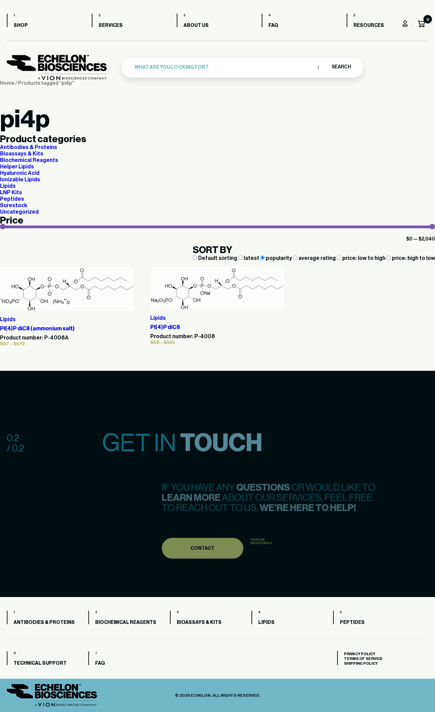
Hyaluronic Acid (19, 173)
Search (341, 67)
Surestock (13, 205)
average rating (315, 258)
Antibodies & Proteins (28, 147)
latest (249, 258)
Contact (202, 561)
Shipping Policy (361, 663)
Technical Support (40, 663)
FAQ (273, 25)
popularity (276, 258)
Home (7, 83)
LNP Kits (11, 192)
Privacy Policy (359, 654)
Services (111, 25)
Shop (21, 25)
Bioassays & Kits (21, 153)
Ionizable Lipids (20, 179)
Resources (368, 25)
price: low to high (361, 258)
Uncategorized (19, 212)
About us (196, 25)
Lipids (8, 186)
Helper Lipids (17, 166)
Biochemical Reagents (29, 160)
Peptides (12, 199)
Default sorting (215, 258)
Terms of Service (363, 659)
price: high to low (410, 258)
